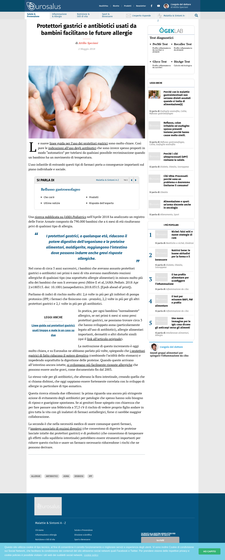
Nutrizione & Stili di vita (85, 15)
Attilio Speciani (88, 43)
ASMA (66, 476)
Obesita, (173, 166)
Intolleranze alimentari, (177, 333)
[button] (151, 6)
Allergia (159, 335)
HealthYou (101, 6)
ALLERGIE (35, 476)
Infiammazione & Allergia (61, 15)
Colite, (184, 111)
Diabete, (164, 166)
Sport (176, 214)
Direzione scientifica (83, 535)
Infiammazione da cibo (177, 289)
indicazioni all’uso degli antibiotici (72, 148)
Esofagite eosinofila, (170, 111)
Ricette (114, 6)
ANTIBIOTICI (52, 476)
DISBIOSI (79, 476)
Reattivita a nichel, (175, 243)
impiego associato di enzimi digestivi (56, 428)
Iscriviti (160, 540)
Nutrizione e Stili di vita (45, 539)
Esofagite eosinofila (165, 144)
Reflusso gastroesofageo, (172, 142)
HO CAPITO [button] (209, 551)
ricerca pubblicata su (60, 217)
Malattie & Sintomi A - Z (50, 523)
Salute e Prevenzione (83, 530)
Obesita (164, 192)
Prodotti (125, 6)
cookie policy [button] (91, 555)
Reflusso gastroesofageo (60, 189)
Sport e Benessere (82, 539)
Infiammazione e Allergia (46, 535)
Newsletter (139, 6)
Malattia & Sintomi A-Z (107, 180)
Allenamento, (167, 214)
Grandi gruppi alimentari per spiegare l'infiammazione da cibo (169, 354)
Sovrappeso (183, 166)
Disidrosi (189, 243)
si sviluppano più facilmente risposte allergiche (99, 365)
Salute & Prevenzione (35, 15)
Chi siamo (39, 530)
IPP (90, 476)
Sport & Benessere (109, 15)
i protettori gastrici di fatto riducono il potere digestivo (86, 353)
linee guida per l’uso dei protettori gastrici (79, 143)
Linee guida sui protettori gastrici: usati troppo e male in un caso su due (53, 330)
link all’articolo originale (104, 339)
